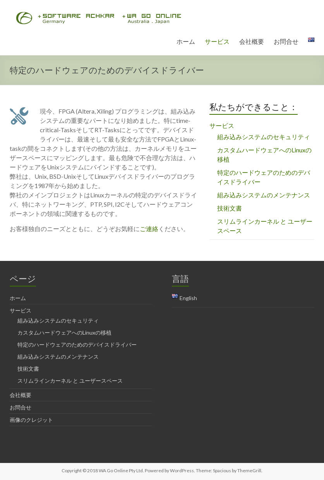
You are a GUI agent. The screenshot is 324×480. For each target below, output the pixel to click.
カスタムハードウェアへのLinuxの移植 (64, 332)
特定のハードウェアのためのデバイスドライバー (77, 344)
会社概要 (251, 41)
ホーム (186, 41)
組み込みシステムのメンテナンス (263, 195)
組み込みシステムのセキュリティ (263, 136)
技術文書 (229, 208)
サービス (217, 41)
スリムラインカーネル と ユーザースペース (70, 380)
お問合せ (286, 41)
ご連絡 (149, 228)
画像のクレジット (31, 419)
